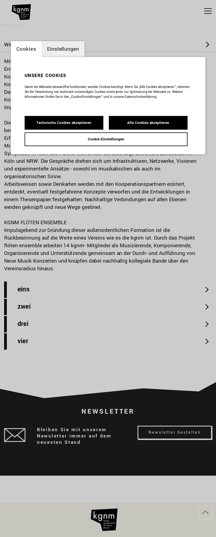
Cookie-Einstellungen (106, 139)
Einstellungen (63, 49)
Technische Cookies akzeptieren (63, 122)
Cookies (26, 49)
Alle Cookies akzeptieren (148, 122)
